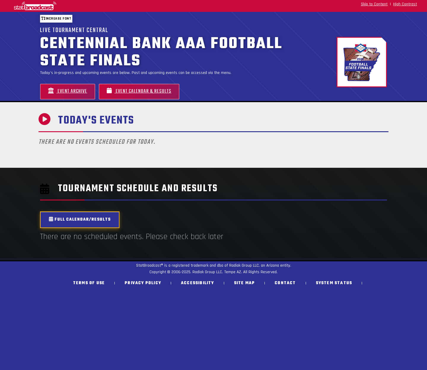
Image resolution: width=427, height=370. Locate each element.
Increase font (56, 18)
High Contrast (405, 4)
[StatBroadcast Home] (74, 6)
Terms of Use (89, 283)
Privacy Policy (143, 283)
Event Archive (67, 91)
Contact (285, 283)
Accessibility (197, 283)
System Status (334, 283)
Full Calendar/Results (80, 219)
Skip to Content (374, 4)
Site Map (244, 283)
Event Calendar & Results (139, 91)
